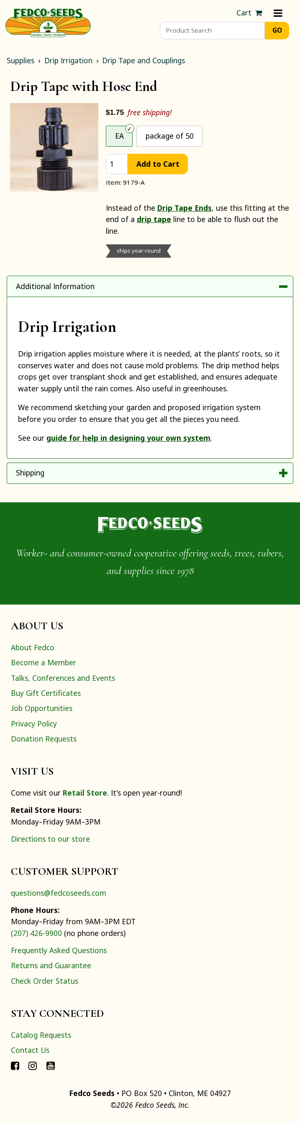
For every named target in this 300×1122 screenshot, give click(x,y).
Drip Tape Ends (184, 208)
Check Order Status (44, 981)
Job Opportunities (41, 708)
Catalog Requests (41, 1035)
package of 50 (170, 136)
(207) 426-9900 (36, 933)
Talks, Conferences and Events (63, 678)
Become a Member (43, 662)
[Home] (48, 22)
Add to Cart (157, 164)
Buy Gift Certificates (46, 693)
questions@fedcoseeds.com (58, 893)
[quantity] (117, 164)
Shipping (30, 473)
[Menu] (278, 13)
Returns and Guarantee (51, 965)
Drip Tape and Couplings (143, 60)
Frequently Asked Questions (59, 950)
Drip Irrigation (68, 60)
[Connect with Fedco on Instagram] (32, 1065)
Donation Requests (44, 739)
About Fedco (32, 647)
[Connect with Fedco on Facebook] (15, 1065)
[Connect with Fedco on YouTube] (50, 1065)
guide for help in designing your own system (128, 438)
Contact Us (30, 1050)
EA (119, 136)
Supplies (20, 60)
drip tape (154, 219)
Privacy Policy (34, 724)
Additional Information (55, 286)
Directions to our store (50, 839)
